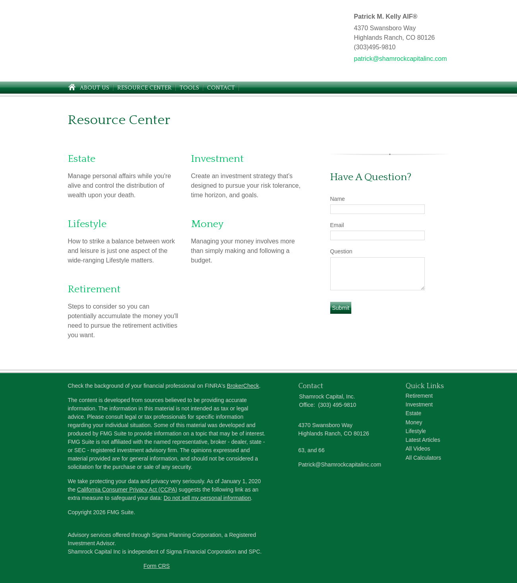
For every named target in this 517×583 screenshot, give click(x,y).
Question (341, 251)
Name (337, 199)
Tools (189, 87)
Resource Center (144, 87)
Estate (81, 159)
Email (337, 225)
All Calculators (423, 458)
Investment (217, 159)
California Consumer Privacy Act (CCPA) (127, 489)
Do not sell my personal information (207, 498)
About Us (94, 87)
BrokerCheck (243, 386)
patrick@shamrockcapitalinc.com (400, 58)
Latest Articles (423, 440)
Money (207, 224)
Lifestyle (87, 224)
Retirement (94, 289)
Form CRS (156, 566)
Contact (221, 87)
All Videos (418, 448)
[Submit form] (341, 308)
